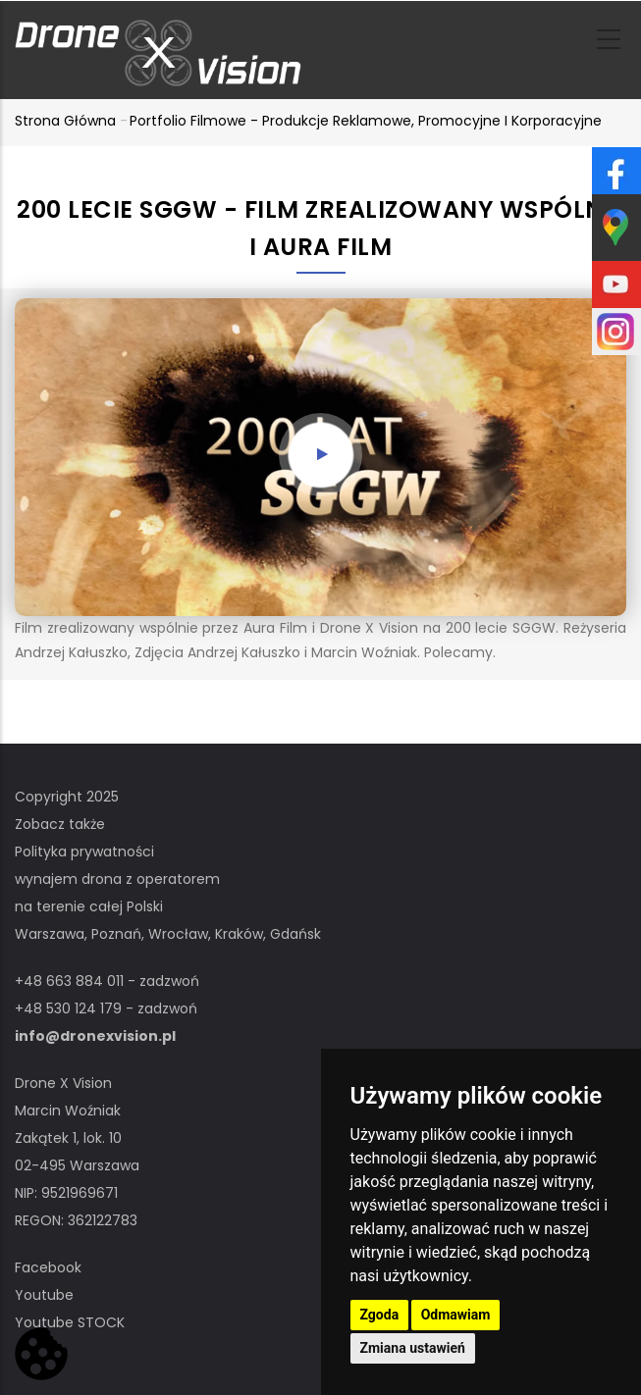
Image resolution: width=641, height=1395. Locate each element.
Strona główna (65, 120)
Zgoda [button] (380, 1314)
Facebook (48, 1267)
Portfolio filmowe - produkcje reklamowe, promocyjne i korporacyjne (366, 120)
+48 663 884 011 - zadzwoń (107, 981)
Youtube (44, 1295)
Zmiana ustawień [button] (412, 1348)
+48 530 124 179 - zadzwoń (106, 1008)
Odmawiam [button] (456, 1314)
